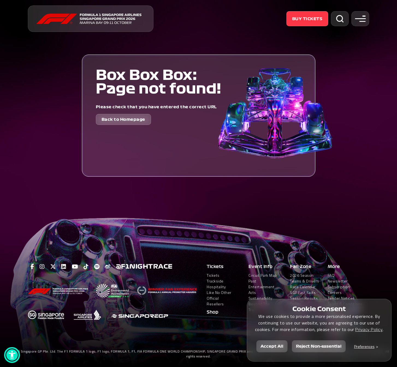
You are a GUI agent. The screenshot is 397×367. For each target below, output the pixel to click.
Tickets (215, 267)
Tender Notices (341, 298)
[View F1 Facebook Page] (32, 266)
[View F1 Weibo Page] (107, 266)
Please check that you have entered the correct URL (156, 107)
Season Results (304, 298)
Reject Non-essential (319, 346)
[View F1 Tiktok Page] (86, 266)
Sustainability (260, 298)
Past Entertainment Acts (261, 286)
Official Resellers (215, 301)
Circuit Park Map (262, 275)
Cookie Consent (319, 309)
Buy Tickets (307, 19)
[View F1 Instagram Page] (42, 266)
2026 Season (302, 275)
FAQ (331, 275)
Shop (212, 312)
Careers (335, 292)
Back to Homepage (123, 119)
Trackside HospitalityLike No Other (219, 286)
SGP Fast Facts (303, 292)
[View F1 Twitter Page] (53, 266)
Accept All (271, 346)
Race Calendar (303, 287)
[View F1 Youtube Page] (75, 266)
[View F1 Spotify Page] (96, 266)
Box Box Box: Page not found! (158, 82)
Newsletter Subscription (339, 284)
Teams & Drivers (304, 281)
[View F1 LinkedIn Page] (63, 266)
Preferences (364, 346)
